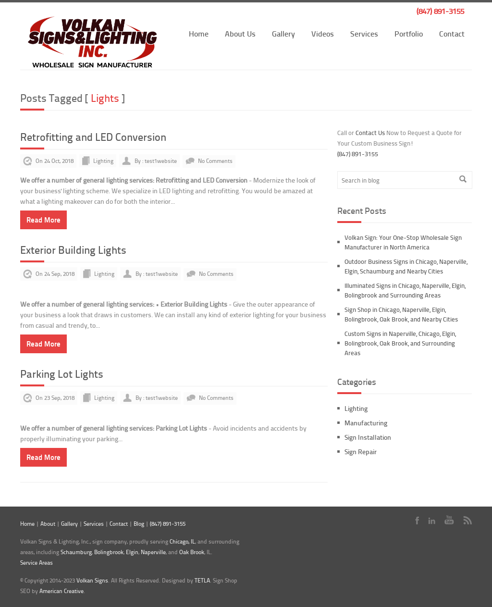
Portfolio (408, 33)
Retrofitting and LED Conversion (93, 136)
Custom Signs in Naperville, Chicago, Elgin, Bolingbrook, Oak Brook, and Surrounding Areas (400, 343)
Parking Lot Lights (61, 373)
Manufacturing (365, 422)
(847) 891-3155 (440, 10)
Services (364, 33)
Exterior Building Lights (73, 249)
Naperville (153, 552)
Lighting (103, 161)
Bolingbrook (108, 552)
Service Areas (36, 562)
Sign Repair (360, 451)
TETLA (202, 580)
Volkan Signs (92, 580)
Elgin (132, 552)
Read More (43, 219)
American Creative (61, 591)
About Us (240, 33)
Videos (322, 33)
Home (199, 33)
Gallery (283, 33)
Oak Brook (191, 552)
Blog (139, 524)
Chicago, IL (182, 541)
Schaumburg (76, 552)
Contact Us (370, 132)
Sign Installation (367, 437)
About (47, 524)
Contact (452, 33)
